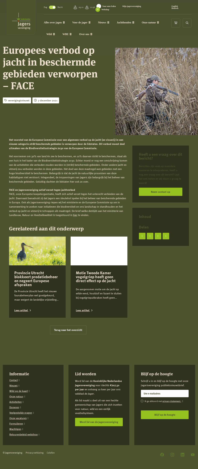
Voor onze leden (110, 6)
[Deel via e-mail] (166, 236)
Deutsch (175, 8)
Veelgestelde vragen (20, 388)
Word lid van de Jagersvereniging (99, 398)
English (175, 6)
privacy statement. (171, 377)
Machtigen (15, 405)
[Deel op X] (150, 236)
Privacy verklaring (34, 428)
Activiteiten (15, 377)
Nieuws (104, 22)
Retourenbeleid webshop (23, 410)
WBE (68, 34)
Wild (52, 34)
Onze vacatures (18, 394)
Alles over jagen (55, 22)
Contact (13, 356)
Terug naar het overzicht (68, 306)
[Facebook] (162, 430)
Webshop (106, 10)
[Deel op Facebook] (142, 236)
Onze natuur (151, 22)
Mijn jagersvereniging (132, 6)
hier (75, 215)
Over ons (86, 34)
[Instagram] (172, 430)
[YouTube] (192, 430)
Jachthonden (126, 22)
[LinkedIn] (182, 430)
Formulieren (16, 399)
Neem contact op (160, 192)
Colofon (51, 428)
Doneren (14, 383)
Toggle (53, 7)
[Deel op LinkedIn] (158, 236)
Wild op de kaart (18, 367)
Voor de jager (83, 22)
